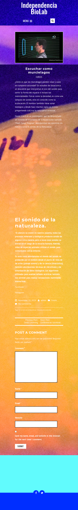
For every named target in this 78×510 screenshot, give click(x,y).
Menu (27, 21)
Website (18, 417)
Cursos (39, 76)
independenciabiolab (44, 310)
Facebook (19, 287)
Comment (20, 348)
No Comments (24, 303)
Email (17, 403)
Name (17, 388)
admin (43, 300)
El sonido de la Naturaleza (27, 310)
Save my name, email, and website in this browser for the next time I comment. (37, 438)
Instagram (19, 292)
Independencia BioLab (39, 8)
